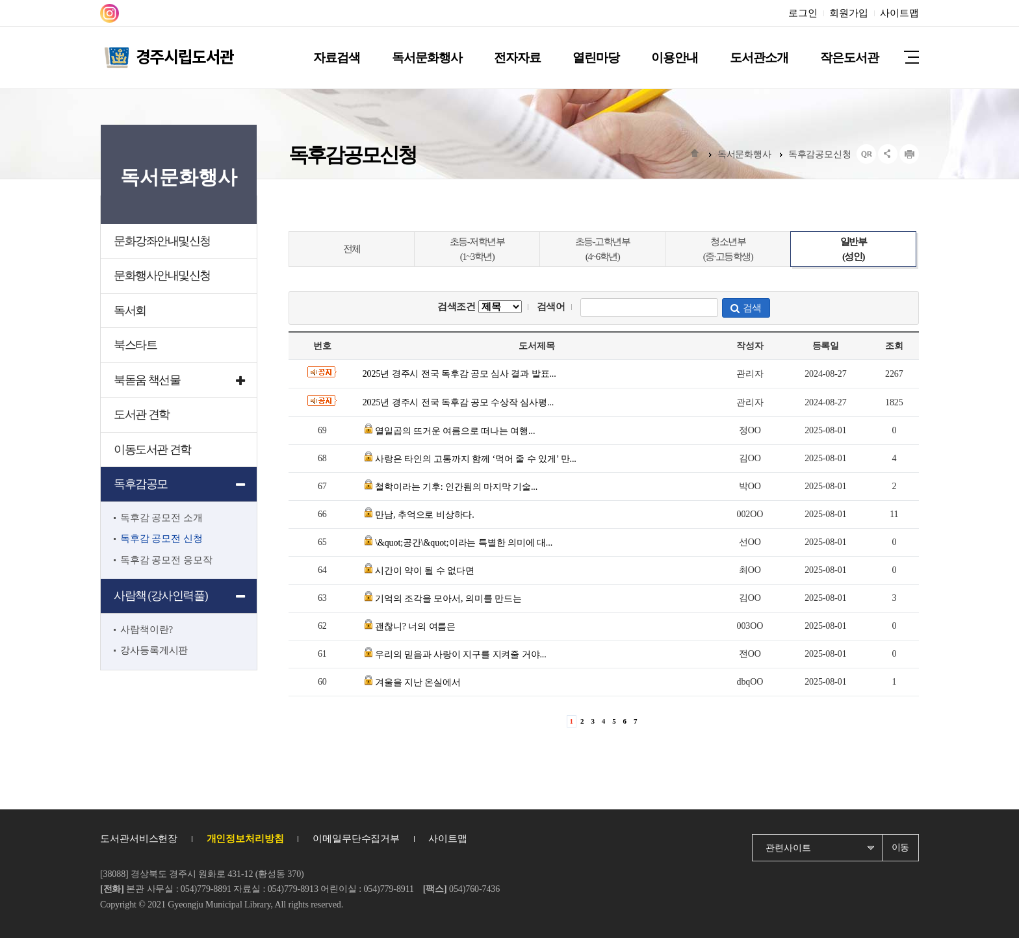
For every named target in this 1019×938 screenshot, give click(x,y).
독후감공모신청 (819, 154)
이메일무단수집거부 (356, 838)
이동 (901, 847)
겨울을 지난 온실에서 (418, 682)
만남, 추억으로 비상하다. (424, 515)
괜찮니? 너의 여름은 (415, 626)
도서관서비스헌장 (138, 838)
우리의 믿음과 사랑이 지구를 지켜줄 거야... (461, 654)
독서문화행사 (744, 154)
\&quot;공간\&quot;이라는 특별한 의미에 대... (463, 543)
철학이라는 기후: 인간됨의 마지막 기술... (456, 487)
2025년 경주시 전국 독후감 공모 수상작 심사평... (458, 402)
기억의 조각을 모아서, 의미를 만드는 (448, 598)
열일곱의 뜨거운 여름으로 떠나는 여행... (455, 431)
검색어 (551, 306)
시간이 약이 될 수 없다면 (424, 571)
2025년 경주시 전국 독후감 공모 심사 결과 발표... (459, 374)
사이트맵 (899, 13)
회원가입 (848, 13)
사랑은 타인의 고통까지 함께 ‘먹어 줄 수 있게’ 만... (475, 459)
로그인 (803, 13)
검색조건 (479, 306)
